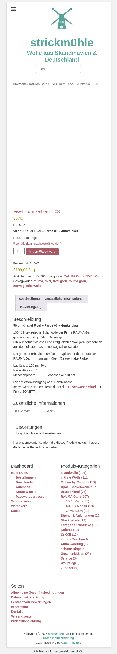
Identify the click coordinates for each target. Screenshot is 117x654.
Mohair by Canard (74, 479)
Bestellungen (26, 474)
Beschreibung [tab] (29, 296)
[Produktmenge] (19, 248)
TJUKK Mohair (76, 503)
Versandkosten (22, 498)
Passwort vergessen (31, 493)
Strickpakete (70, 517)
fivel (48, 278)
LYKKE (66, 531)
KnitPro (66, 526)
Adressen (23, 484)
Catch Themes (71, 639)
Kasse (15, 507)
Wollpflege (69, 560)
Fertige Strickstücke (76, 522)
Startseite (20, 84)
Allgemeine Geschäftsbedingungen (37, 589)
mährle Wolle (71, 474)
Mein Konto (19, 469)
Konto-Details (26, 488)
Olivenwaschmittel (82, 383)
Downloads (24, 479)
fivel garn (60, 278)
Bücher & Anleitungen (77, 512)
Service (66, 555)
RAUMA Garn (38, 84)
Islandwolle (69, 469)
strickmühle (62, 42)
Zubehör (67, 565)
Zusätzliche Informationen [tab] (64, 296)
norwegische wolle (27, 283)
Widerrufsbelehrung (26, 618)
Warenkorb (19, 503)
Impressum (19, 604)
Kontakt (17, 608)
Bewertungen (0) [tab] (31, 304)
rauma (38, 278)
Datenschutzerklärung (27, 594)
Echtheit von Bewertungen (31, 599)
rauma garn (77, 278)
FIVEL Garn (58, 84)
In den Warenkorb (42, 248)
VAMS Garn (74, 507)
